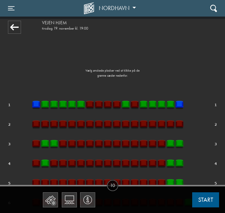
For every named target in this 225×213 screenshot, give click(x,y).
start (205, 200)
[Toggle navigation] (11, 8)
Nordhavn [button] (115, 8)
